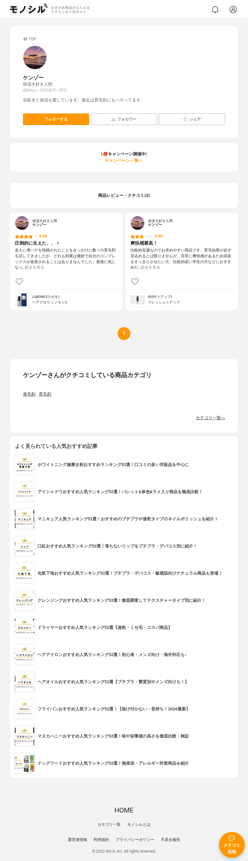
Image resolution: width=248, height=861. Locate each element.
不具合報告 (170, 839)
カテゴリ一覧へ (210, 417)
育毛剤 (45, 394)
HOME (123, 810)
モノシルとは (138, 824)
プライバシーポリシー (135, 839)
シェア (192, 119)
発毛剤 (29, 394)
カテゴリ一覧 (109, 824)
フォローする (55, 119)
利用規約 (101, 839)
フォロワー (124, 119)
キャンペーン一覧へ (124, 160)
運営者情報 (77, 839)
